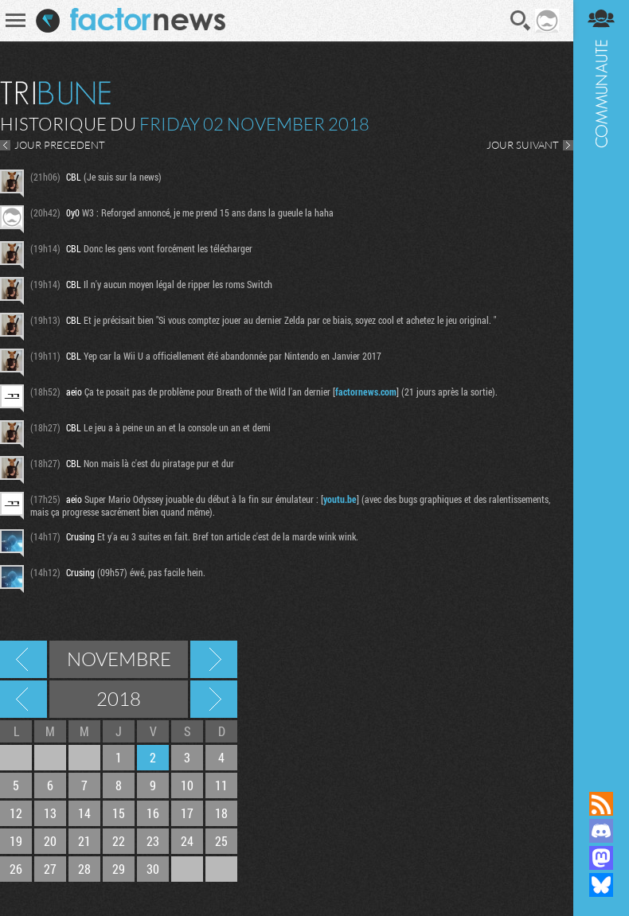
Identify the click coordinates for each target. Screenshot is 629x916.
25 (221, 840)
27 (50, 868)
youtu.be (340, 499)
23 (153, 840)
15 (118, 813)
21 (84, 840)
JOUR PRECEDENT (59, 144)
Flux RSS (601, 804)
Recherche (521, 21)
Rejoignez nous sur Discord (601, 831)
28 (84, 868)
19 (16, 840)
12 (16, 813)
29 (118, 868)
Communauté (601, 380)
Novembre (119, 659)
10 (187, 785)
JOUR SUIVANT (522, 144)
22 (118, 840)
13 (50, 813)
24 (187, 840)
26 (16, 868)
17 (187, 813)
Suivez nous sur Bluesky (601, 885)
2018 (118, 699)
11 (221, 785)
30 (153, 868)
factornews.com (366, 391)
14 (84, 813)
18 (221, 813)
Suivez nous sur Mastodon (601, 858)
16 (153, 813)
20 (50, 840)
